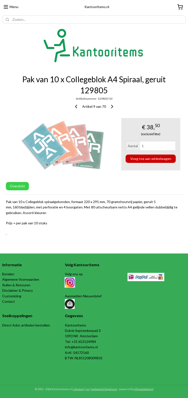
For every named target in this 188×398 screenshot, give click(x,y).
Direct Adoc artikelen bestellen (26, 325)
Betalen (8, 274)
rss (87, 389)
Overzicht (17, 186)
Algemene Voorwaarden (20, 279)
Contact (8, 301)
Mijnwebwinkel (143, 389)
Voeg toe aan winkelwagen (150, 158)
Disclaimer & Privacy (17, 290)
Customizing (11, 296)
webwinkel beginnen (104, 389)
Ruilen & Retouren (16, 285)
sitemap (78, 389)
